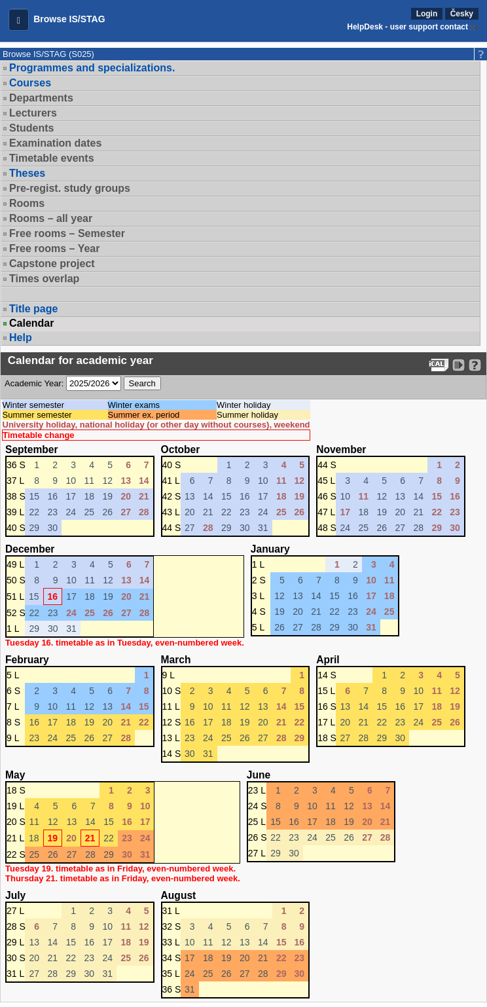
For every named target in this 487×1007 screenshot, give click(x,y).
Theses (27, 173)
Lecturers (33, 113)
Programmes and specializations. (92, 67)
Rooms (27, 203)
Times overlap (44, 278)
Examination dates (55, 143)
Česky (461, 13)
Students (31, 128)
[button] (19, 20)
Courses (30, 82)
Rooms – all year (50, 218)
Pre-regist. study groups (69, 188)
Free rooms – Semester (67, 233)
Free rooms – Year (54, 248)
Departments (41, 97)
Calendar (31, 323)
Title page (33, 308)
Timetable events (51, 158)
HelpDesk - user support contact (407, 26)
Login (427, 13)
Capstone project (52, 263)
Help (20, 337)
